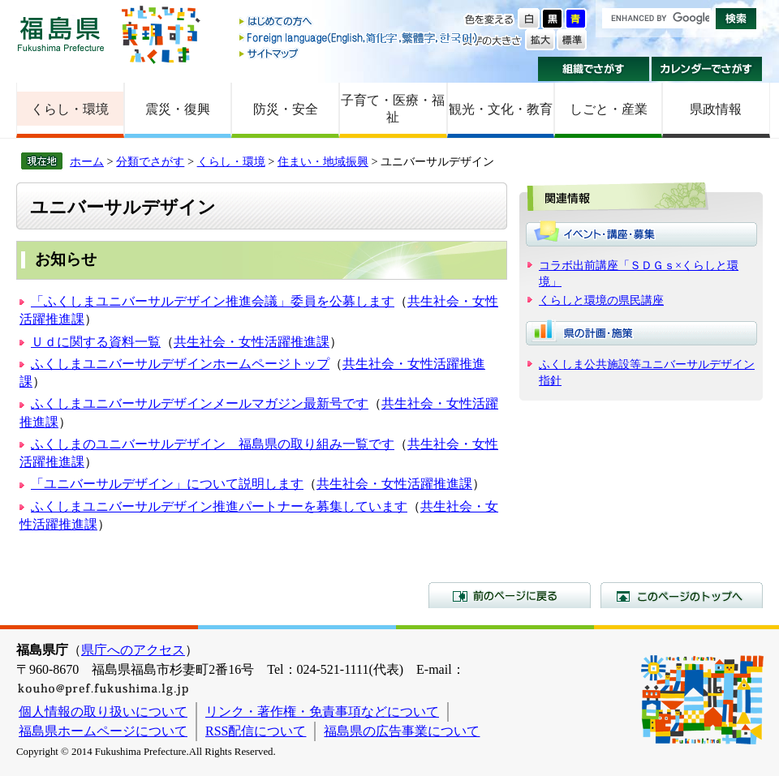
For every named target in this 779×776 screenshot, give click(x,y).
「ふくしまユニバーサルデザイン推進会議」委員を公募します (212, 301)
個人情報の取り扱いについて (103, 711)
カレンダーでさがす (707, 69)
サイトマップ (359, 53)
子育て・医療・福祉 (393, 108)
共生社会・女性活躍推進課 (251, 342)
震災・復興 (177, 109)
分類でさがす (150, 161)
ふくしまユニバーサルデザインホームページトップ (180, 364)
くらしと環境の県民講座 (601, 300)
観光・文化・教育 (501, 109)
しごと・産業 (609, 109)
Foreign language (359, 37)
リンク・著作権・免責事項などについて (322, 711)
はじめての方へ (359, 22)
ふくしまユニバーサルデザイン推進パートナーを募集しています (219, 506)
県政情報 (716, 109)
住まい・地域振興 (323, 161)
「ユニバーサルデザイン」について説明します (167, 484)
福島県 (60, 34)
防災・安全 (285, 109)
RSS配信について (255, 731)
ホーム (87, 161)
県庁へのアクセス (133, 650)
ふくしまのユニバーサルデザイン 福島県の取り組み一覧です (212, 444)
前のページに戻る (509, 595)
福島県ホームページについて (103, 731)
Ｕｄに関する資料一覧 (96, 342)
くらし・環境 (70, 109)
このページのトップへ (681, 595)
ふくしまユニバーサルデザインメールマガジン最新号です (199, 403)
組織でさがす (593, 69)
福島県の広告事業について (402, 731)
